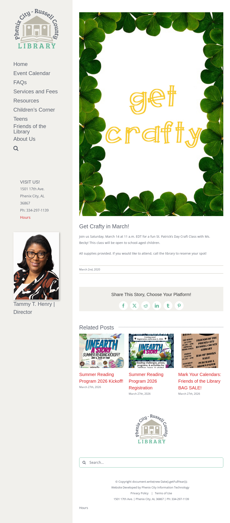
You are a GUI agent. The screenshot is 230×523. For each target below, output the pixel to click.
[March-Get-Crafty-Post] (151, 114)
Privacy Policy (140, 493)
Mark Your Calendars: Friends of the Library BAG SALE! (199, 381)
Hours (25, 217)
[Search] (84, 463)
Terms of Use (163, 493)
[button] (36, 148)
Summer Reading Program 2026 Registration (146, 381)
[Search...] (151, 463)
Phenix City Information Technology (165, 487)
